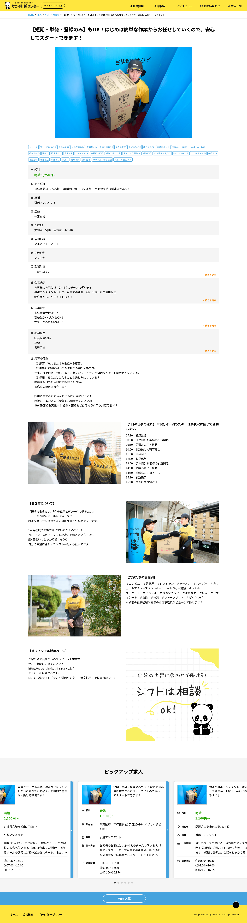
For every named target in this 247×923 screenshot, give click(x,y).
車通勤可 (33, 159)
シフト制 (33, 147)
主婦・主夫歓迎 (198, 147)
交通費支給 (92, 147)
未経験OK (212, 153)
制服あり (55, 159)
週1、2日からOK (48, 147)
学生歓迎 (44, 159)
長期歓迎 (147, 153)
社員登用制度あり (162, 153)
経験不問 (75, 159)
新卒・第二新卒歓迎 (102, 159)
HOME (31, 14)
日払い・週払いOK (123, 159)
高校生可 (86, 159)
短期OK (175, 147)
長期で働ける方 (113, 153)
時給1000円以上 (181, 153)
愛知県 (56, 14)
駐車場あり (56, 153)
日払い (65, 159)
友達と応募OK (106, 147)
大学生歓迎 (63, 147)
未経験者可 (120, 147)
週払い (45, 153)
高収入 (185, 147)
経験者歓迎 (34, 153)
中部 (47, 14)
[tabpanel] (123, 829)
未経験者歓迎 (97, 153)
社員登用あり (78, 147)
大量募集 (68, 153)
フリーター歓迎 (198, 153)
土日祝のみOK (81, 153)
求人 (40, 14)
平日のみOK (148, 147)
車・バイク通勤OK (131, 153)
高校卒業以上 (163, 147)
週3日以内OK (134, 147)
